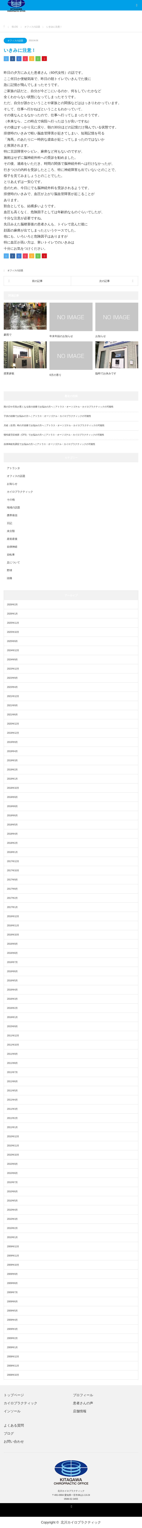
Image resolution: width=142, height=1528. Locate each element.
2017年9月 (12, 879)
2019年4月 (12, 751)
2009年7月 (12, 1292)
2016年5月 (12, 980)
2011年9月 (12, 1054)
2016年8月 (12, 953)
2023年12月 (13, 668)
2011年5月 (12, 1090)
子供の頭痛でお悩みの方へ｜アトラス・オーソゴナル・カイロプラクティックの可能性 (47, 416)
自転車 (11, 554)
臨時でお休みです (105, 373)
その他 (11, 499)
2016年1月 (12, 1017)
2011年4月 (12, 1099)
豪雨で (8, 334)
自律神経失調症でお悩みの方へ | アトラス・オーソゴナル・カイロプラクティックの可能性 (49, 444)
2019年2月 (12, 769)
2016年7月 (12, 962)
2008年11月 (13, 1365)
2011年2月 (12, 1118)
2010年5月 (12, 1200)
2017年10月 (13, 870)
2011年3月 (12, 1109)
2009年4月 (12, 1320)
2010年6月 (12, 1191)
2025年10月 (13, 632)
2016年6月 (12, 971)
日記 (9, 523)
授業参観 (9, 373)
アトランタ (13, 468)
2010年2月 (12, 1228)
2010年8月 (12, 1173)
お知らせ (100, 336)
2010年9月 (12, 1164)
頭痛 (9, 578)
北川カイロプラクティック (81, 1522)
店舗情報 (79, 1411)
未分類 (11, 530)
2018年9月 (12, 797)
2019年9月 (12, 742)
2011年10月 (13, 1044)
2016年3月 (12, 999)
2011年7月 (12, 1072)
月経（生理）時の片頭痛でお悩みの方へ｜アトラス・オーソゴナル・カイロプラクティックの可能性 (54, 425)
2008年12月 (13, 1356)
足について (13, 562)
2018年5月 (12, 824)
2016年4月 (12, 989)
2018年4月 (12, 834)
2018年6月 (12, 815)
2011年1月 (12, 1127)
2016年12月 (13, 916)
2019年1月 (12, 778)
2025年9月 (12, 641)
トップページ (14, 1395)
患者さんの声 (83, 1403)
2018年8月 (12, 806)
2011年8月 (12, 1063)
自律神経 (12, 546)
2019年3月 (12, 760)
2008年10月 (13, 1375)
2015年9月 (12, 1026)
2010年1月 (12, 1237)
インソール (12, 1411)
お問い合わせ (14, 1441)
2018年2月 (12, 843)
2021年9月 (12, 705)
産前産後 (12, 538)
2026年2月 (12, 604)
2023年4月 (12, 687)
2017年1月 (12, 907)
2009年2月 (12, 1338)
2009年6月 (12, 1301)
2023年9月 (12, 678)
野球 (9, 570)
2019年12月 (13, 733)
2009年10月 (13, 1265)
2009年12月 (13, 1246)
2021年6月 (12, 714)
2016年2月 (12, 1008)
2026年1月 (12, 613)
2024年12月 (13, 650)
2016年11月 (13, 925)
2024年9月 (12, 659)
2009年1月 (12, 1347)
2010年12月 (13, 1136)
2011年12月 (13, 1035)
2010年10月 (13, 1154)
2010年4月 (12, 1210)
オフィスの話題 (15, 40)
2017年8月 (12, 889)
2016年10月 (13, 934)
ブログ (9, 1433)
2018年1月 (12, 852)
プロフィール (83, 1395)
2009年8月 (12, 1283)
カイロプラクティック (20, 491)
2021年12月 (13, 696)
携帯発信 (12, 515)
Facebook (71, 1506)
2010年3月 (12, 1219)
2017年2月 (12, 898)
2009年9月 (12, 1274)
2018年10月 (13, 788)
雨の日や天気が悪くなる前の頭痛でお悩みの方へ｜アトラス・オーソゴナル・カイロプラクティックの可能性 (58, 406)
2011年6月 (12, 1081)
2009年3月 (12, 1329)
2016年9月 (12, 944)
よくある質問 (14, 1425)
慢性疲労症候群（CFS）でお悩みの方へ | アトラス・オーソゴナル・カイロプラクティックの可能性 (54, 434)
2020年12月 (13, 723)
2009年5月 (12, 1310)
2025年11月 (13, 623)
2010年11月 (13, 1145)
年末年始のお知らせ (61, 336)
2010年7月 (12, 1182)
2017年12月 (13, 861)
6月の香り (55, 374)
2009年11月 (13, 1255)
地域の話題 (13, 507)
